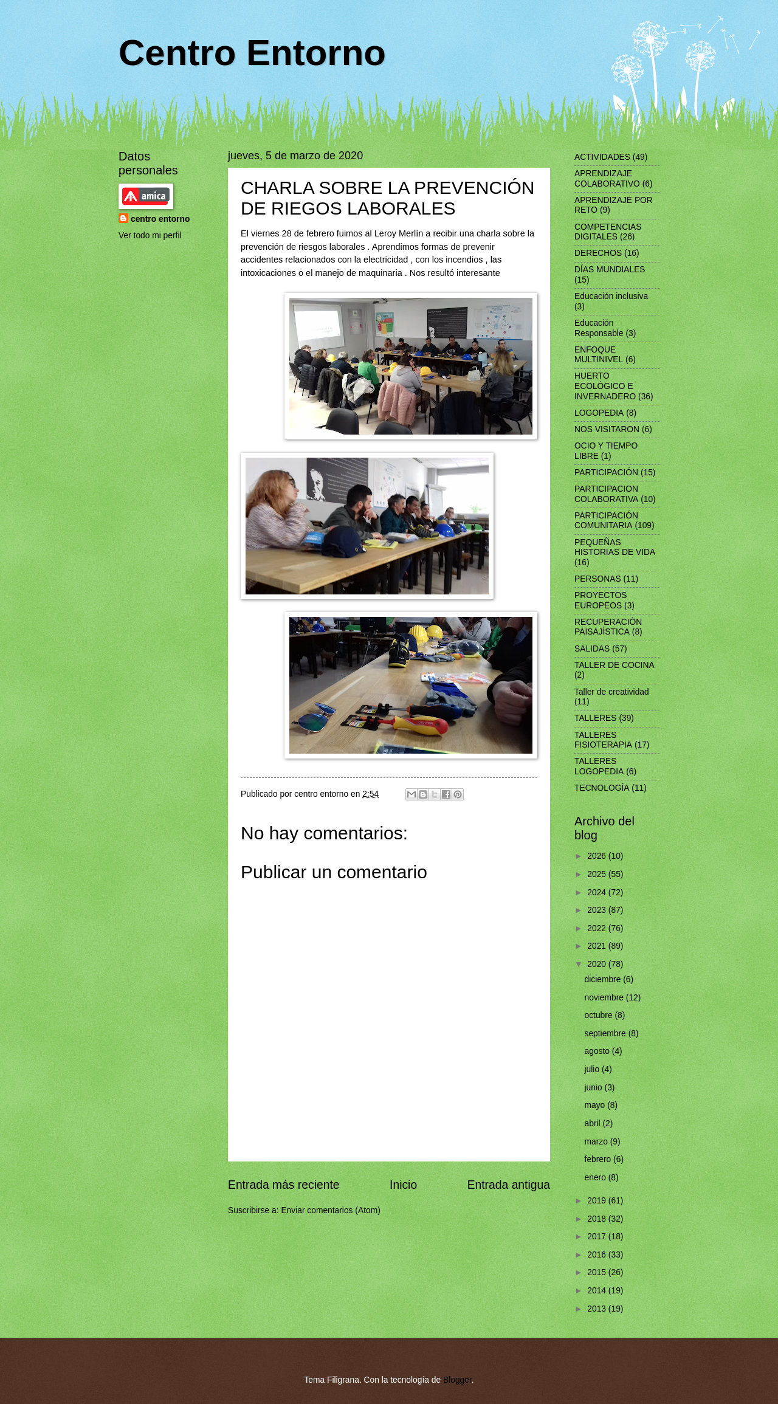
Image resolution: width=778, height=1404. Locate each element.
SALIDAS (592, 648)
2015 (597, 1272)
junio (595, 1087)
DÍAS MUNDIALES (609, 269)
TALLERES (595, 718)
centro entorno (160, 219)
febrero (599, 1159)
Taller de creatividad (611, 692)
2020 (597, 964)
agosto (598, 1051)
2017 (597, 1236)
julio (593, 1069)
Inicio (403, 1185)
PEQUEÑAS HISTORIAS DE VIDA (614, 547)
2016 (597, 1254)
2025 (597, 874)
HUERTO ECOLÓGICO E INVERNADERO (605, 386)
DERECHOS (598, 253)
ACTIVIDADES (602, 157)
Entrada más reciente (284, 1185)
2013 (597, 1308)
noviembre (605, 997)
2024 (597, 892)
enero (596, 1177)
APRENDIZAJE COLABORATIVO (607, 178)
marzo (597, 1141)
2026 (597, 856)
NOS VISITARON (606, 429)
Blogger (457, 1380)
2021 (597, 946)
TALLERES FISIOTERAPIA (603, 740)
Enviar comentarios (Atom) (330, 1210)
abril (594, 1123)
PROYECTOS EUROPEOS (600, 600)
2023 (597, 910)
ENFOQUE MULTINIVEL (598, 355)
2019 (597, 1200)
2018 (597, 1218)
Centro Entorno (252, 52)
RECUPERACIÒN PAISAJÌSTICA (608, 627)
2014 (597, 1290)
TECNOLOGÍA (601, 788)
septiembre (606, 1033)
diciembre (604, 979)
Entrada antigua (508, 1185)
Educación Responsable (599, 328)
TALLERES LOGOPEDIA (599, 766)
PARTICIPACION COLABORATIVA (606, 494)
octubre (600, 1015)
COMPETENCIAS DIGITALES (607, 232)
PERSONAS (597, 578)
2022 (597, 928)
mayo (596, 1105)
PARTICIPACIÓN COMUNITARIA (606, 521)
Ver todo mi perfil (150, 235)
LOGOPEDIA (599, 413)
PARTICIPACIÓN (606, 472)
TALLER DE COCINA (614, 665)
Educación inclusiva (611, 296)
